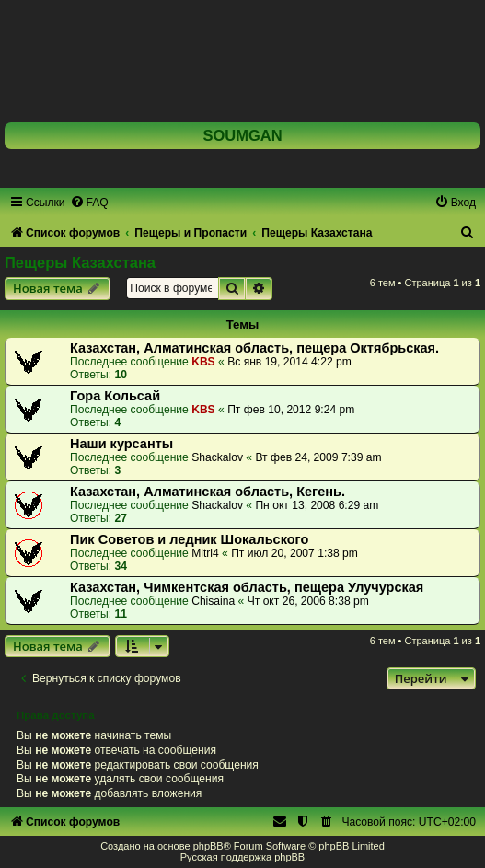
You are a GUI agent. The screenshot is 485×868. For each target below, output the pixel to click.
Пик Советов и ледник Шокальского (189, 539)
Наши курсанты (121, 443)
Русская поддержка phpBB (242, 856)
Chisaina (213, 601)
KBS (203, 361)
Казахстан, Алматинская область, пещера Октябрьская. (254, 348)
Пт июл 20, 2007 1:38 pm (294, 553)
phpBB (208, 845)
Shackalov (217, 457)
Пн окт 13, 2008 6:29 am (316, 505)
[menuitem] (89, 202)
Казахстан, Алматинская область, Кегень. (207, 491)
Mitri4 (205, 553)
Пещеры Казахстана (80, 262)
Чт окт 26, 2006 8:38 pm (308, 601)
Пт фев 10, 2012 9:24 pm (290, 409)
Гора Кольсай (115, 395)
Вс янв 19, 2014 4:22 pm (289, 361)
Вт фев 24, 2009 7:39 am (318, 457)
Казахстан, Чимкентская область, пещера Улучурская (246, 587)
